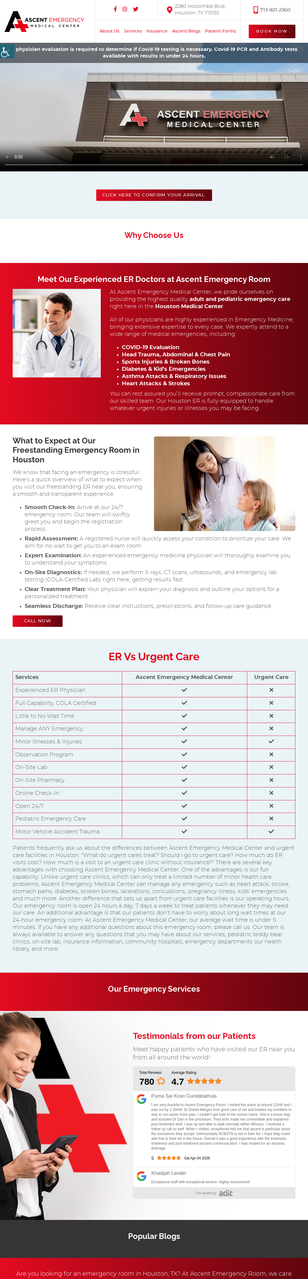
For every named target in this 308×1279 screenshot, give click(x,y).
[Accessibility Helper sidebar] (7, 51)
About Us (109, 31)
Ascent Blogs (186, 31)
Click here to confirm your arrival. (154, 195)
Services (133, 31)
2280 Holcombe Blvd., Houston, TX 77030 (196, 9)
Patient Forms (220, 31)
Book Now (272, 31)
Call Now (37, 621)
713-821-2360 (272, 9)
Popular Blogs (154, 1236)
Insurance (157, 31)
